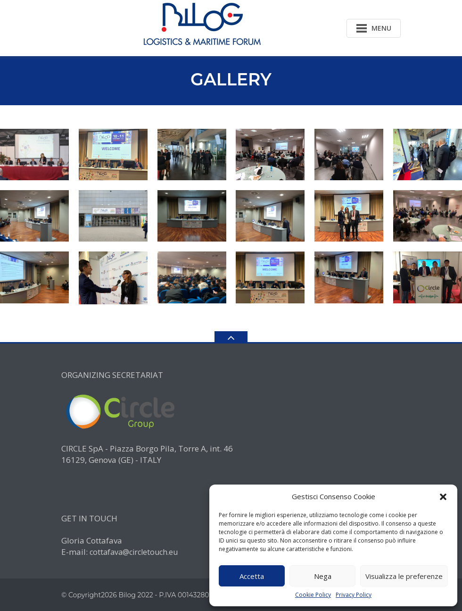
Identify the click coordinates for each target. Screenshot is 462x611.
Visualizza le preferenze (404, 576)
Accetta (251, 576)
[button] (443, 497)
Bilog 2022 (135, 595)
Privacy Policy (353, 595)
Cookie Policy (313, 595)
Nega (322, 576)
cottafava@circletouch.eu (134, 552)
